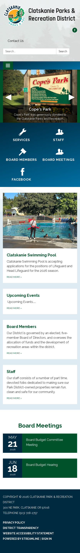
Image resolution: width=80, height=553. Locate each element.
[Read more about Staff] (40, 384)
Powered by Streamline (21, 538)
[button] (8, 96)
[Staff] (58, 135)
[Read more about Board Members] (40, 339)
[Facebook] (21, 175)
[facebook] (74, 31)
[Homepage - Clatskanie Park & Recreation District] (40, 16)
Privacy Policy (14, 522)
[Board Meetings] (58, 155)
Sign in (47, 538)
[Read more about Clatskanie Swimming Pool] (40, 238)
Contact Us (16, 41)
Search (63, 51)
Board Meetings (40, 425)
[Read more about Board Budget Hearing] (40, 468)
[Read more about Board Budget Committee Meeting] (40, 443)
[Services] (21, 135)
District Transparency (21, 528)
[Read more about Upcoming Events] (40, 301)
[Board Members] (21, 155)
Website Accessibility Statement (28, 533)
